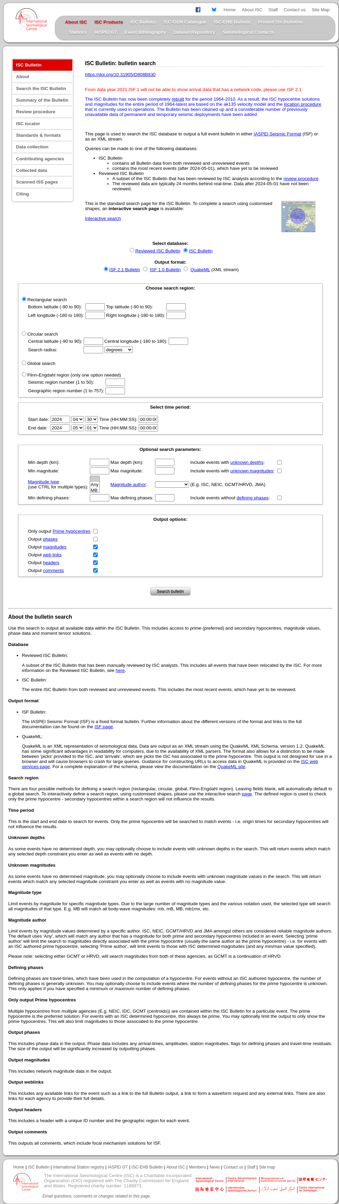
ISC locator (28, 123)
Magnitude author (128, 484)
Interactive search (103, 218)
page (247, 793)
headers (51, 562)
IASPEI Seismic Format (277, 133)
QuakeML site (231, 766)
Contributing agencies (40, 158)
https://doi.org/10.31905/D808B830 (120, 74)
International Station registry (78, 1167)
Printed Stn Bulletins (280, 22)
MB (95, 491)
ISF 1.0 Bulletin (165, 269)
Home (230, 9)
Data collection (32, 146)
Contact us (295, 9)
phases (50, 539)
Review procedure (35, 111)
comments (53, 570)
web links (52, 554)
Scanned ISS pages (37, 182)
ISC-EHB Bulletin (232, 22)
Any (95, 485)
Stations (78, 32)
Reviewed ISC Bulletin (157, 250)
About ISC (252, 9)
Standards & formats (38, 135)
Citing (22, 193)
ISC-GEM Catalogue (185, 22)
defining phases (252, 497)
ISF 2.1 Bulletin (124, 269)
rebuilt (178, 99)
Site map (267, 1167)
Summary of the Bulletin (42, 100)
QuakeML (200, 269)
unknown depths (247, 462)
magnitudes (55, 546)
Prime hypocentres (71, 531)
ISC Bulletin (143, 22)
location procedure (302, 104)
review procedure (301, 178)
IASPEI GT (106, 32)
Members (197, 1167)
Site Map (321, 9)
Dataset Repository (194, 32)
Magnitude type (43, 481)
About (22, 76)
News (215, 1167)
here (120, 670)
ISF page (104, 726)
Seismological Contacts (248, 32)
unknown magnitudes (251, 470)
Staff (273, 9)
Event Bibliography (145, 32)
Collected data (31, 170)
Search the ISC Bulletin (41, 88)
